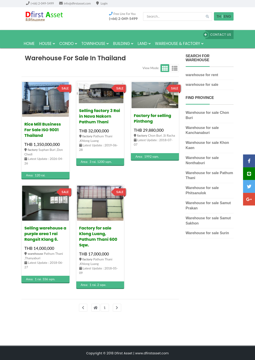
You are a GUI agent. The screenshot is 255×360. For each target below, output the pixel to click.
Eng (227, 16)
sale (65, 88)
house (47, 43)
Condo (68, 43)
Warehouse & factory (179, 43)
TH (218, 16)
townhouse (95, 43)
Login (102, 3)
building (123, 43)
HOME (29, 43)
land (144, 43)
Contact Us (218, 34)
